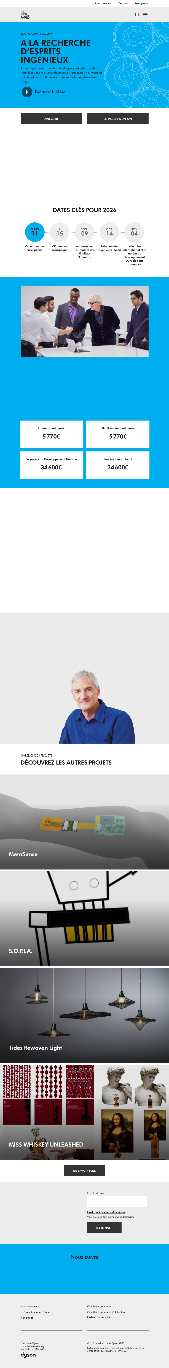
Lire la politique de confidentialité (106, 1212)
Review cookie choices (99, 1317)
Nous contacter (102, 3)
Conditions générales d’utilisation (106, 1312)
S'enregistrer (141, 3)
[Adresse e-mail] (117, 1201)
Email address (95, 1193)
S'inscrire (122, 3)
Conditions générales (99, 1306)
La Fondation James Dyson (35, 1312)
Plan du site (27, 1318)
